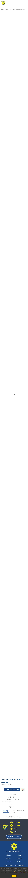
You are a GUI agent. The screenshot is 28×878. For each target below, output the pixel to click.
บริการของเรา (8, 862)
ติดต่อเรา (19, 862)
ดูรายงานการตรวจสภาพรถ (12, 789)
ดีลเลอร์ (19, 855)
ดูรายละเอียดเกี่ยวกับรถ (14, 836)
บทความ (19, 859)
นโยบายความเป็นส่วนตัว (19, 866)
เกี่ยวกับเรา (8, 859)
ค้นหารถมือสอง (8, 865)
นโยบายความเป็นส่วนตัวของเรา (21, 872)
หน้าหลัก (3, 9)
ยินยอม (14, 876)
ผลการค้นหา (9, 9)
